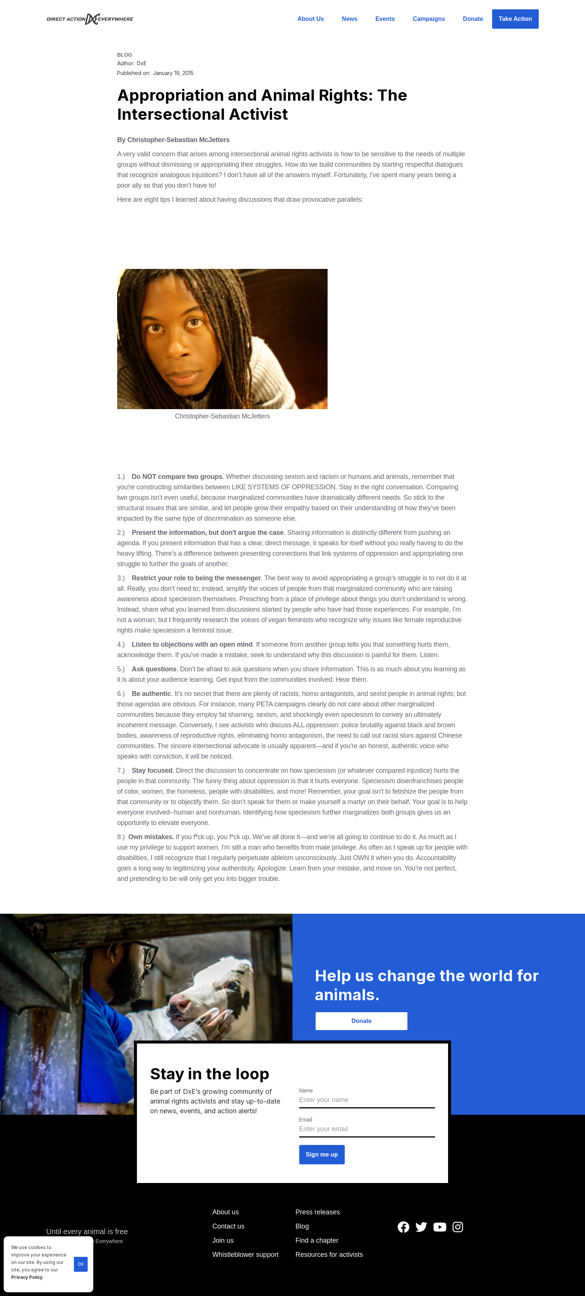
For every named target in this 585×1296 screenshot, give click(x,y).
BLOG (124, 55)
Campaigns (429, 19)
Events (385, 19)
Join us (223, 1240)
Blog (302, 1226)
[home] (94, 19)
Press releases (317, 1212)
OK (81, 1264)
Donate (473, 19)
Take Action (515, 19)
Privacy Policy (27, 1277)
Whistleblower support (245, 1254)
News (349, 19)
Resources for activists (329, 1254)
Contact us (228, 1226)
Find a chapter (316, 1240)
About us (225, 1212)
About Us (310, 19)
